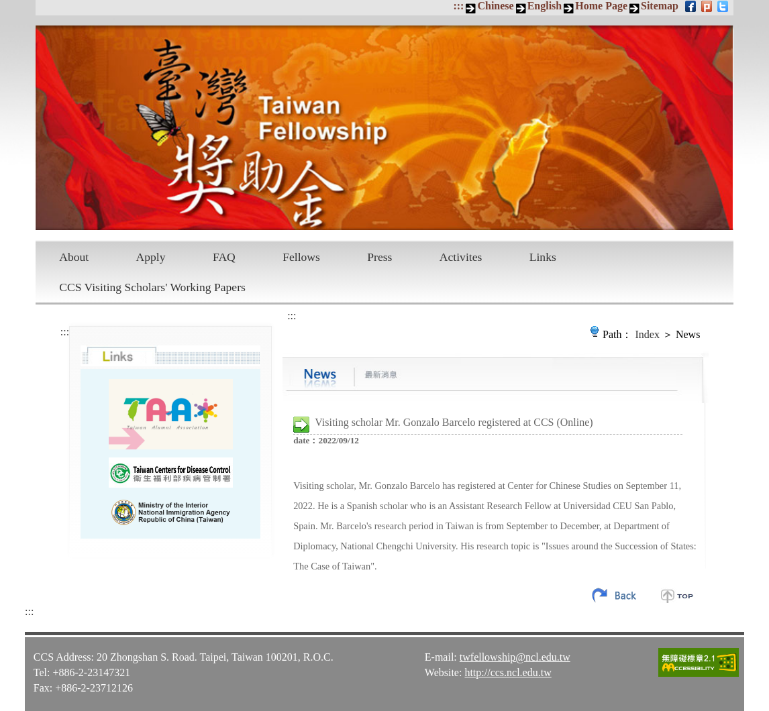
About (74, 257)
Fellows (301, 257)
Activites (461, 257)
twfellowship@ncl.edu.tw (515, 656)
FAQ (224, 257)
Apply (151, 257)
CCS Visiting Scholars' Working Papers (152, 287)
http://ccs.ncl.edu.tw (507, 671)
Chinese (495, 5)
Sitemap (659, 5)
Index (647, 334)
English (544, 5)
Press (379, 257)
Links (542, 257)
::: (458, 5)
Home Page (601, 5)
